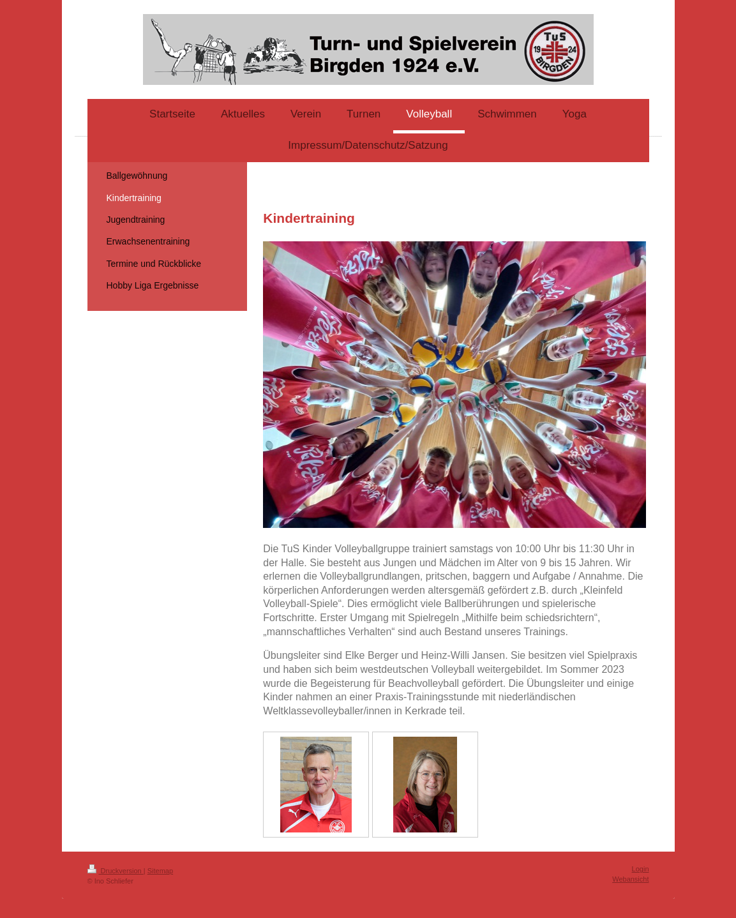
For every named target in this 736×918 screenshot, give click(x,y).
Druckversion (115, 871)
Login (640, 869)
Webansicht (630, 879)
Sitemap (160, 871)
